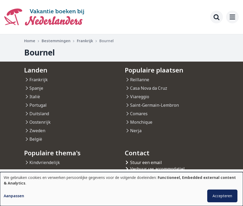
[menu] (232, 17)
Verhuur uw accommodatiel (157, 169)
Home (29, 40)
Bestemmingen (56, 40)
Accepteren (222, 195)
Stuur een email (146, 162)
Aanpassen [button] (14, 195)
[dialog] (121, 189)
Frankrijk (85, 40)
